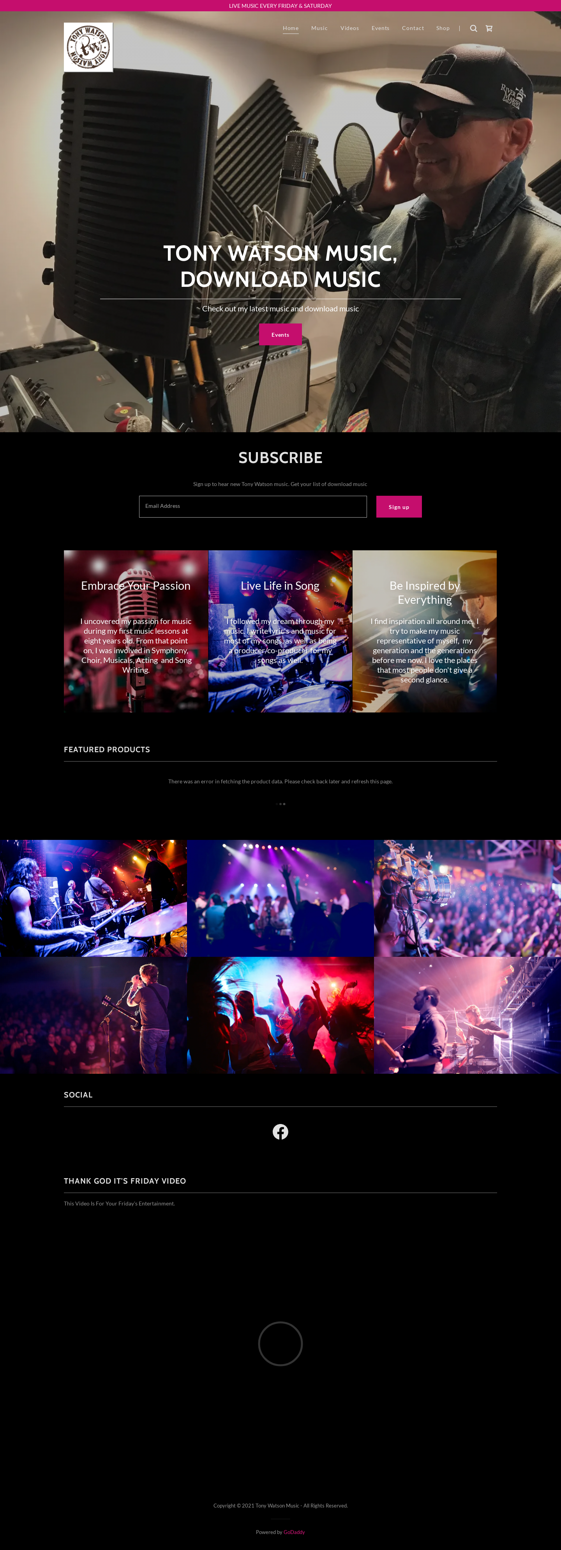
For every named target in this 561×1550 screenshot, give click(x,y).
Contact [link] (413, 28)
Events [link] (381, 28)
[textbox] (253, 507)
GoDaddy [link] (294, 1532)
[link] (88, 28)
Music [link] (319, 28)
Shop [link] (443, 28)
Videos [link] (349, 28)
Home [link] (291, 28)
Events (280, 334)
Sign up (399, 507)
